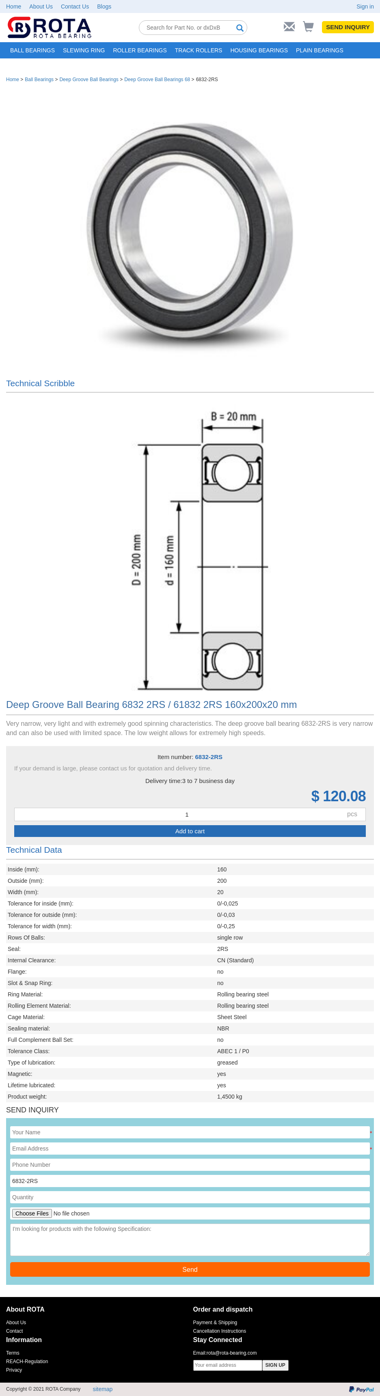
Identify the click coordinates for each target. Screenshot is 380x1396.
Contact (14, 1331)
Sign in (365, 6)
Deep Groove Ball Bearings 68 (157, 79)
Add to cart (190, 831)
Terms (12, 1353)
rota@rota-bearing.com (232, 1353)
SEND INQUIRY (348, 27)
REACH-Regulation (27, 1361)
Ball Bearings (39, 79)
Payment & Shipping (215, 1322)
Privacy (14, 1370)
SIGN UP (275, 1365)
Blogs (104, 6)
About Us (41, 6)
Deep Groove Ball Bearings (88, 79)
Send (189, 1269)
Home (13, 6)
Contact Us (75, 6)
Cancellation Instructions (219, 1331)
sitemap (102, 1389)
